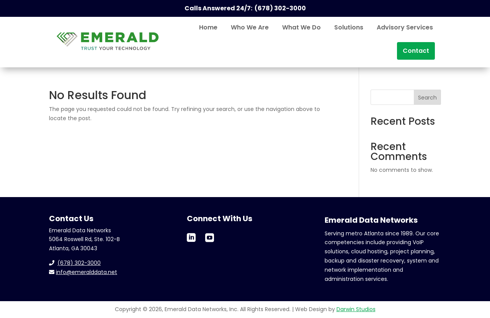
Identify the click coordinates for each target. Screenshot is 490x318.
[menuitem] (208, 28)
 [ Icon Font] (209, 237)
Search (427, 97)
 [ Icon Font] (191, 237)
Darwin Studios (356, 309)
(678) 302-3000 (79, 263)
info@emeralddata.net (86, 272)
